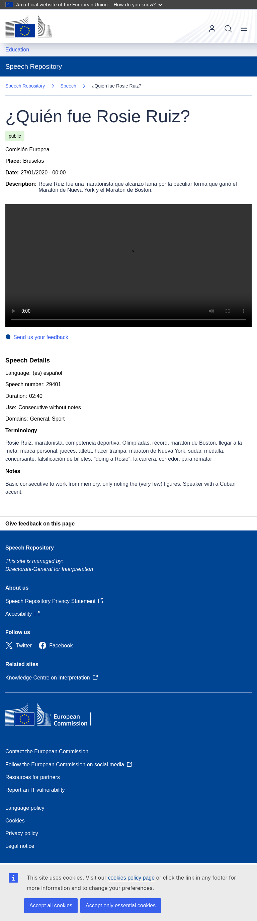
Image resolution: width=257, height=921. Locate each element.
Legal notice (19, 846)
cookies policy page (131, 878)
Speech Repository (25, 86)
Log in (212, 29)
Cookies (15, 820)
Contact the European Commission (46, 751)
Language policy (25, 808)
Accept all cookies (50, 905)
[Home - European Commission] (28, 26)
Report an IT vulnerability (35, 790)
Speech (68, 86)
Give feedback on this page (40, 523)
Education (17, 49)
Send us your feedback (40, 337)
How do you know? (138, 4)
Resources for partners (32, 777)
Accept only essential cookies (121, 905)
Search (228, 29)
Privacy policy (21, 833)
